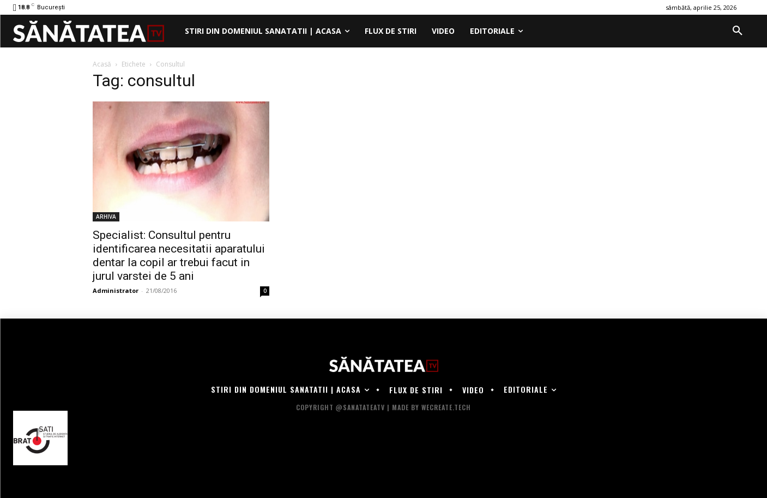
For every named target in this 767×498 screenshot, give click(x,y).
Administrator (115, 290)
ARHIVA (106, 216)
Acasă (102, 64)
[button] (737, 31)
